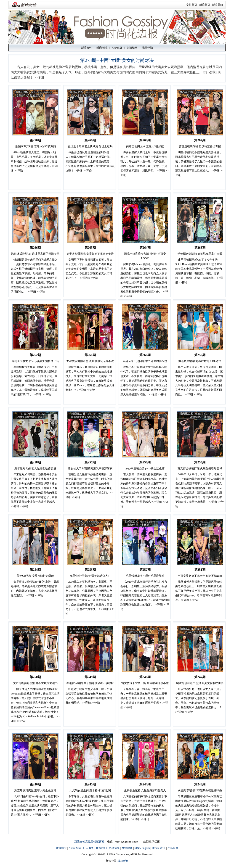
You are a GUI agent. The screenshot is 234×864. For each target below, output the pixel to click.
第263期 (199, 247)
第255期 (199, 462)
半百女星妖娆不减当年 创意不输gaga (200, 575)
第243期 (199, 784)
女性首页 (191, 4)
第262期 (35, 355)
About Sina (75, 848)
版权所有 (122, 860)
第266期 (35, 247)
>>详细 (39, 77)
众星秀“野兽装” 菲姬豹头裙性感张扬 (200, 790)
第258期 (35, 462)
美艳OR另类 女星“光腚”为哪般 (35, 575)
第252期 (145, 569)
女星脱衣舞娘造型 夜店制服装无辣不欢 (90, 361)
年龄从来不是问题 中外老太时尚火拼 (145, 361)
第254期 (35, 569)
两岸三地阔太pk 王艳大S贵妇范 (145, 146)
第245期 (90, 784)
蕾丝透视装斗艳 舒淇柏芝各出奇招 (200, 146)
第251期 (199, 569)
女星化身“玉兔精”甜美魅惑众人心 (90, 575)
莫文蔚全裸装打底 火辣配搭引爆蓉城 (200, 468)
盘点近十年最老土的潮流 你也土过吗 (90, 146)
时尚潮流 (101, 47)
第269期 (90, 140)
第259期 (199, 355)
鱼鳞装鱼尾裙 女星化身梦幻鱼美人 (145, 790)
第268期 (145, 140)
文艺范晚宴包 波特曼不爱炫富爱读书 (35, 683)
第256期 (145, 462)
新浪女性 (86, 47)
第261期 (90, 355)
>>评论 (18, 170)
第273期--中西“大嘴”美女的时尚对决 (117, 60)
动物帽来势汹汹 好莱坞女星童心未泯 (200, 253)
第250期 (35, 677)
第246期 (35, 784)
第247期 (199, 677)
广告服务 (88, 848)
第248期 (145, 677)
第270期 (35, 140)
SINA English (142, 848)
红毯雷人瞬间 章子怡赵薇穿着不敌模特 (90, 683)
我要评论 (147, 47)
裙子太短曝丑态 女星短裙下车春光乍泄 (90, 253)
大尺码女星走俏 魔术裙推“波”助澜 (90, 790)
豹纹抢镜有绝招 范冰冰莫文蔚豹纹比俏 (199, 683)
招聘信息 (114, 848)
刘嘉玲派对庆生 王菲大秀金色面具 (35, 790)
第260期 (145, 355)
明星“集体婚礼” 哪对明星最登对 (145, 575)
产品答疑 (172, 848)
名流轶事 (132, 47)
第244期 (145, 784)
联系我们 (101, 848)
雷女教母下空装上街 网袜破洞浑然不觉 (145, 683)
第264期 (145, 247)
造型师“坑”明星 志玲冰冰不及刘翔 (35, 146)
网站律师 (127, 848)
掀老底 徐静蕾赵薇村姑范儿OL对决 (199, 361)
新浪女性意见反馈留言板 (89, 841)
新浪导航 (217, 4)
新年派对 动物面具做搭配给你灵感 (35, 468)
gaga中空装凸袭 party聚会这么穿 (144, 468)
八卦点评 (117, 47)
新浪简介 (61, 848)
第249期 (90, 677)
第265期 (90, 247)
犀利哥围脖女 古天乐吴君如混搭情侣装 (35, 361)
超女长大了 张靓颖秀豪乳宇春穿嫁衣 (90, 468)
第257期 (90, 462)
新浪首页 (204, 4)
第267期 (199, 140)
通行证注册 (158, 848)
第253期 (90, 569)
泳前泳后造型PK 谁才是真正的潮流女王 (35, 253)
